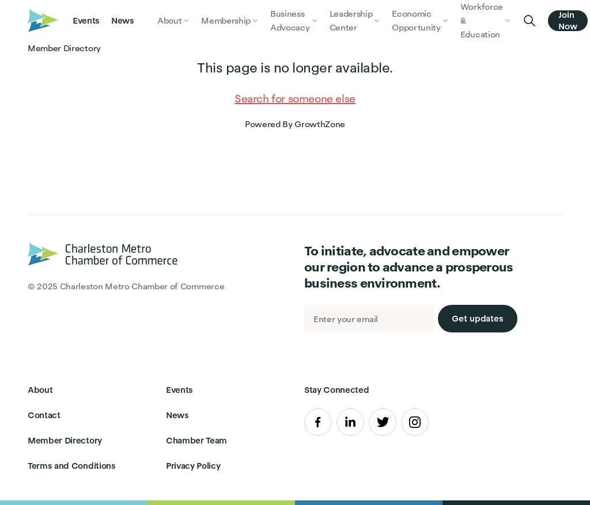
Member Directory (65, 440)
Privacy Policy (193, 465)
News (122, 20)
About (40, 390)
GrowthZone (319, 124)
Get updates (478, 318)
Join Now (567, 20)
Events (86, 20)
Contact (44, 415)
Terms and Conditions (72, 465)
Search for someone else (295, 99)
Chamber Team (196, 440)
